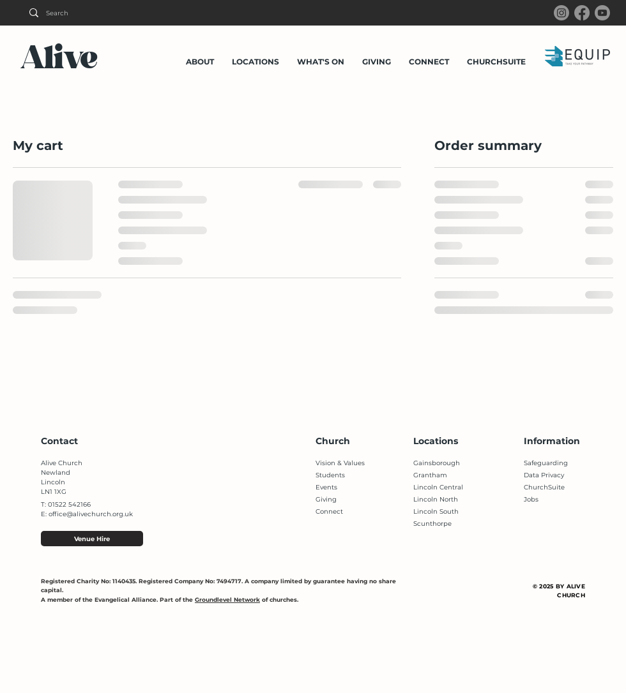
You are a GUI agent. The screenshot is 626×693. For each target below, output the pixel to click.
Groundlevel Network (227, 599)
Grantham (430, 475)
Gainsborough (436, 463)
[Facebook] (582, 12)
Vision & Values (340, 463)
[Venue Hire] (92, 538)
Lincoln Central (438, 487)
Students (330, 475)
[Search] (101, 13)
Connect (329, 511)
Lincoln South (436, 511)
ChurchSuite (544, 487)
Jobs (531, 499)
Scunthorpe (432, 523)
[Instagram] (561, 12)
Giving (326, 499)
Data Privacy (544, 475)
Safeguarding (546, 463)
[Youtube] (602, 12)
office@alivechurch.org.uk (91, 514)
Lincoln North (435, 499)
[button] (200, 56)
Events (326, 487)
